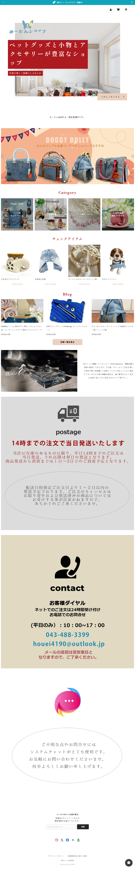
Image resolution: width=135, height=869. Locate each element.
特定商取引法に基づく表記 (77, 856)
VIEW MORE (17, 284)
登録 (83, 827)
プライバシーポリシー (56, 856)
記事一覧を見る (67, 342)
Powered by (67, 864)
